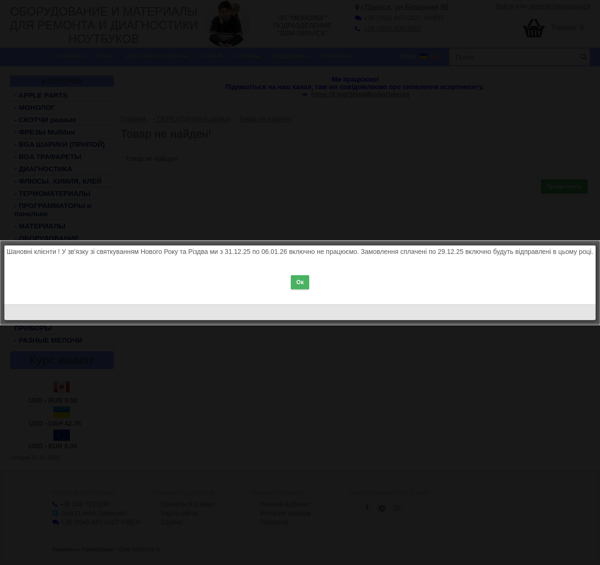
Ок (300, 278)
